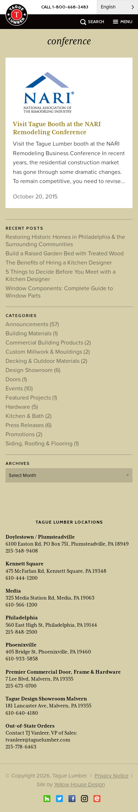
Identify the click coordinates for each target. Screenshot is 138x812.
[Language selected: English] (117, 7)
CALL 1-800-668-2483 (64, 7)
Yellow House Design (79, 784)
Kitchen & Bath (29, 415)
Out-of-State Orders (30, 726)
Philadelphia (22, 617)
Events (19, 388)
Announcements (32, 324)
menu (126, 21)
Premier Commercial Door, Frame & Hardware (63, 672)
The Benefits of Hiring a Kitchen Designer (59, 262)
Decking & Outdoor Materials (46, 360)
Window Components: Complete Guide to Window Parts (59, 291)
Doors (16, 379)
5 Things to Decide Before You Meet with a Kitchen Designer (61, 275)
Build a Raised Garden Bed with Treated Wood (65, 253)
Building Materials (32, 333)
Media (13, 591)
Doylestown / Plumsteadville (40, 537)
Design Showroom (33, 370)
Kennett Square (24, 564)
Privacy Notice (111, 775)
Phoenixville (21, 645)
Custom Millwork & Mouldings (48, 351)
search (96, 21)
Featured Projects (31, 397)
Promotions (24, 434)
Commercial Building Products (48, 342)
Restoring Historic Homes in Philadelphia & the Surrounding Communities (65, 240)
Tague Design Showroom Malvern (46, 699)
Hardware (22, 406)
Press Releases (29, 425)
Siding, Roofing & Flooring (42, 443)
